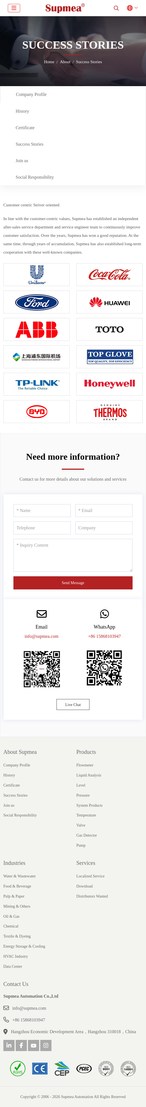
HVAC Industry (15, 956)
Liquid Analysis (88, 775)
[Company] (104, 527)
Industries (14, 863)
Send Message (73, 583)
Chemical (10, 926)
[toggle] (14, 8)
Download (84, 886)
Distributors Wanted (92, 896)
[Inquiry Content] (73, 555)
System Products (89, 805)
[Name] (42, 510)
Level (80, 785)
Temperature (86, 815)
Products (86, 752)
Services (85, 863)
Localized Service (90, 876)
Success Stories (29, 144)
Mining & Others (16, 906)
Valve (80, 825)
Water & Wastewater (19, 876)
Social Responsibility (35, 177)
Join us (22, 160)
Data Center (12, 966)
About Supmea (20, 752)
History (22, 111)
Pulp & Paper (13, 896)
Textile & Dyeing (17, 936)
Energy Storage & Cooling (24, 946)
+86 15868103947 (104, 636)
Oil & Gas (11, 916)
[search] (116, 8)
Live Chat (73, 705)
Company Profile (31, 94)
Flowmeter (84, 765)
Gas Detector (86, 835)
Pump (81, 845)
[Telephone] (42, 527)
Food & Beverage (17, 886)
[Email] (104, 510)
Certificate (25, 127)
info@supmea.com (41, 636)
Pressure (83, 795)
